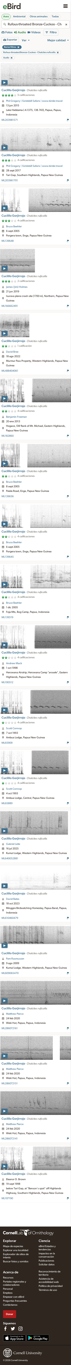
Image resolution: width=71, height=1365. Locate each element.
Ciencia (44, 1241)
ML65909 (7, 743)
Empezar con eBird (13, 1297)
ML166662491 (10, 306)
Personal (8, 1289)
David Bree (12, 352)
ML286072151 (10, 1083)
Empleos (7, 1293)
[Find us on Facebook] (5, 1328)
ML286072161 (10, 1028)
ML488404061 (10, 371)
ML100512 (7, 682)
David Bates (12, 899)
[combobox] (35, 24)
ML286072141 (10, 1138)
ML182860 (8, 436)
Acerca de (10, 1272)
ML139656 (8, 496)
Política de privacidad (50, 1286)
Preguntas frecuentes (15, 1301)
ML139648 (8, 241)
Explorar (9, 1241)
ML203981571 (10, 120)
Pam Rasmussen (15, 958)
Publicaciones (46, 1260)
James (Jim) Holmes (16, 287)
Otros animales (39, 16)
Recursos (8, 1277)
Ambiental (19, 16)
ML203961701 (10, 180)
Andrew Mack (14, 663)
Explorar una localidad (15, 1250)
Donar (9, 1314)
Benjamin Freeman (16, 417)
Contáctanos (10, 1305)
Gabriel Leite (13, 844)
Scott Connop (14, 728)
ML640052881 (10, 858)
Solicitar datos (47, 1264)
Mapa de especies (13, 1246)
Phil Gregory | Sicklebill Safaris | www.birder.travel (34, 101)
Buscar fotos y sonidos (15, 1261)
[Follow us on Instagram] (20, 1328)
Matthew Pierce (14, 1014)
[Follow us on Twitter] (13, 1328)
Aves (6, 16)
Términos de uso (48, 1290)
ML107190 (7, 1198)
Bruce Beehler (14, 226)
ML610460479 (10, 918)
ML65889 (7, 803)
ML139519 (7, 617)
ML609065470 (10, 973)
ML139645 (8, 557)
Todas (55, 16)
